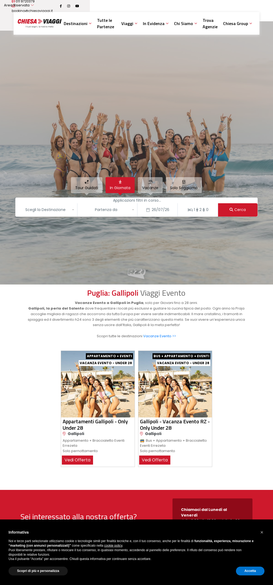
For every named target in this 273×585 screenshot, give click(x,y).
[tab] (86, 185)
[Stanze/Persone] (198, 210)
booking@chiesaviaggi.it (114, 6)
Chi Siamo (183, 23)
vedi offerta (77, 460)
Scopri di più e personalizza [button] (38, 571)
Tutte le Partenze (105, 23)
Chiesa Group (235, 23)
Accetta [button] (250, 571)
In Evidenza (153, 23)
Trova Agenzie (210, 23)
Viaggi (127, 23)
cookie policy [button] (113, 545)
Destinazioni (75, 23)
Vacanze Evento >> (159, 336)
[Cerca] (238, 210)
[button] (47, 210)
